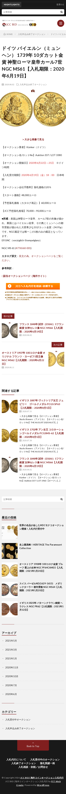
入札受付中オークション (17, 719)
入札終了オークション (23, 763)
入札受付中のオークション (45, 759)
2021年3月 (11, 649)
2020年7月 (11, 685)
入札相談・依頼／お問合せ (33, 766)
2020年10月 (11, 676)
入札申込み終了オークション (33, 84)
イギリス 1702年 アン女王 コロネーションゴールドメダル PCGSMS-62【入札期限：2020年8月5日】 (41, 433)
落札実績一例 (47, 763)
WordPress (43, 785)
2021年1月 (11, 658)
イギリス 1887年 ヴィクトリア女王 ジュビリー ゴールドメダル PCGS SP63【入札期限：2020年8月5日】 (41, 404)
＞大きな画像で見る (33, 139)
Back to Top (33, 746)
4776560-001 (23, 248)
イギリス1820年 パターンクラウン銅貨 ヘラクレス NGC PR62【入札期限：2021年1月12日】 (41, 606)
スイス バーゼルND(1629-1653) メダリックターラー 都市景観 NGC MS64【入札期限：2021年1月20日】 (40, 587)
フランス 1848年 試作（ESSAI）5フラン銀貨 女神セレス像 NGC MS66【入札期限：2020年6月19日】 (41, 328)
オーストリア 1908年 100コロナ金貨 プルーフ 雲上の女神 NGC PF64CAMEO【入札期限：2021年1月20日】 (41, 567)
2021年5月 (11, 640)
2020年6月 (11, 694)
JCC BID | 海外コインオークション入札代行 (42, 777)
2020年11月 (11, 667)
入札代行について (16, 759)
